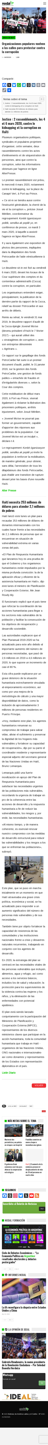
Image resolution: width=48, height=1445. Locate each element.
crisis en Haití (12, 1106)
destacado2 (23, 1106)
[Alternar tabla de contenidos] (40, 99)
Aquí (42, 1226)
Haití (31, 1106)
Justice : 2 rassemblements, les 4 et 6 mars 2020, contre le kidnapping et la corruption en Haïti (23, 104)
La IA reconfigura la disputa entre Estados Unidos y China (24, 1326)
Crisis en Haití (9, 37)
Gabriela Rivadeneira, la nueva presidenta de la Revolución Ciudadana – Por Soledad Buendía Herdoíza (23, 1382)
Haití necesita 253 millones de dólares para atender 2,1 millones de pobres (21, 110)
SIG (11, 1286)
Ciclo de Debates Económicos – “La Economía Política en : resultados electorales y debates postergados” (20, 1274)
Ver (42, 1400)
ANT (5, 1286)
